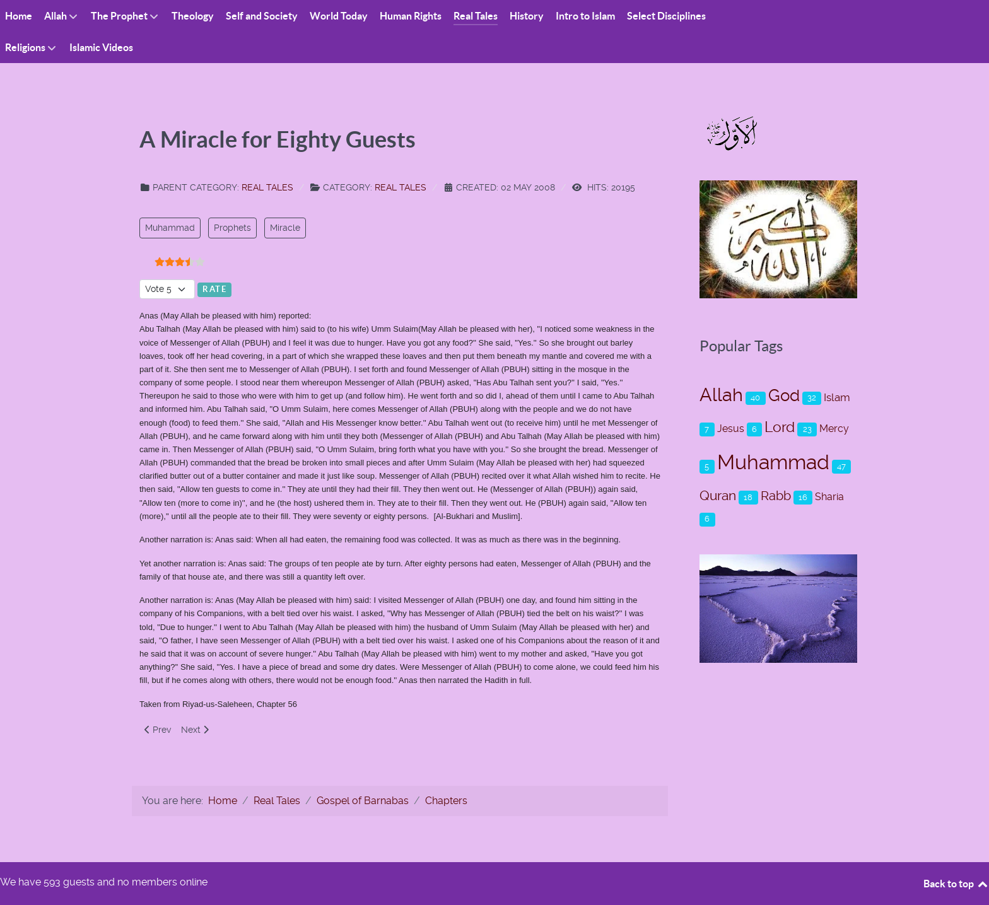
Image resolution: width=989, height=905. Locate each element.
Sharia (829, 497)
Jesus (730, 429)
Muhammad (170, 228)
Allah (721, 395)
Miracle (285, 228)
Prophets (232, 228)
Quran (717, 495)
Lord (779, 427)
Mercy (834, 429)
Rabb (776, 495)
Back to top (956, 883)
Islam (837, 397)
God (784, 395)
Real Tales (267, 187)
